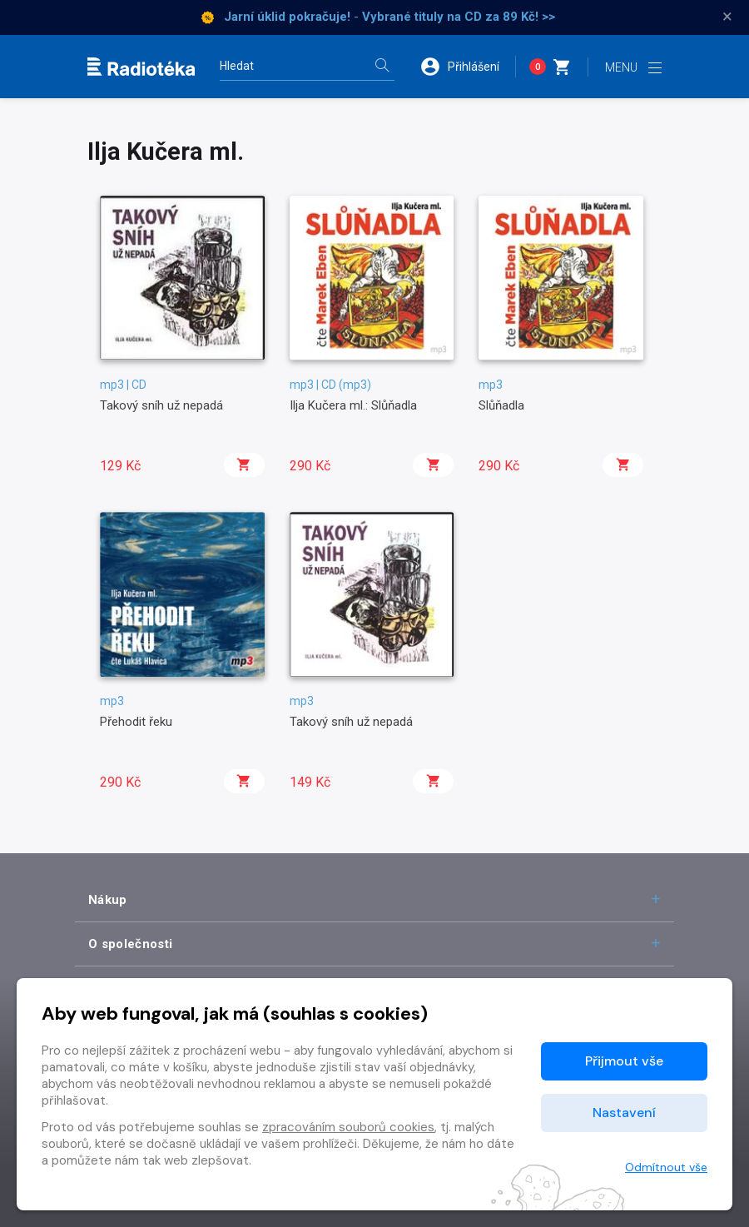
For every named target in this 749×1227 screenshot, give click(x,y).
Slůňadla (501, 405)
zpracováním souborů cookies (348, 1127)
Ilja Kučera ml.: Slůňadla (353, 405)
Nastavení (624, 1112)
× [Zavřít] (727, 16)
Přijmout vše (624, 1061)
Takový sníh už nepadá (161, 405)
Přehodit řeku (136, 721)
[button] (467, 66)
